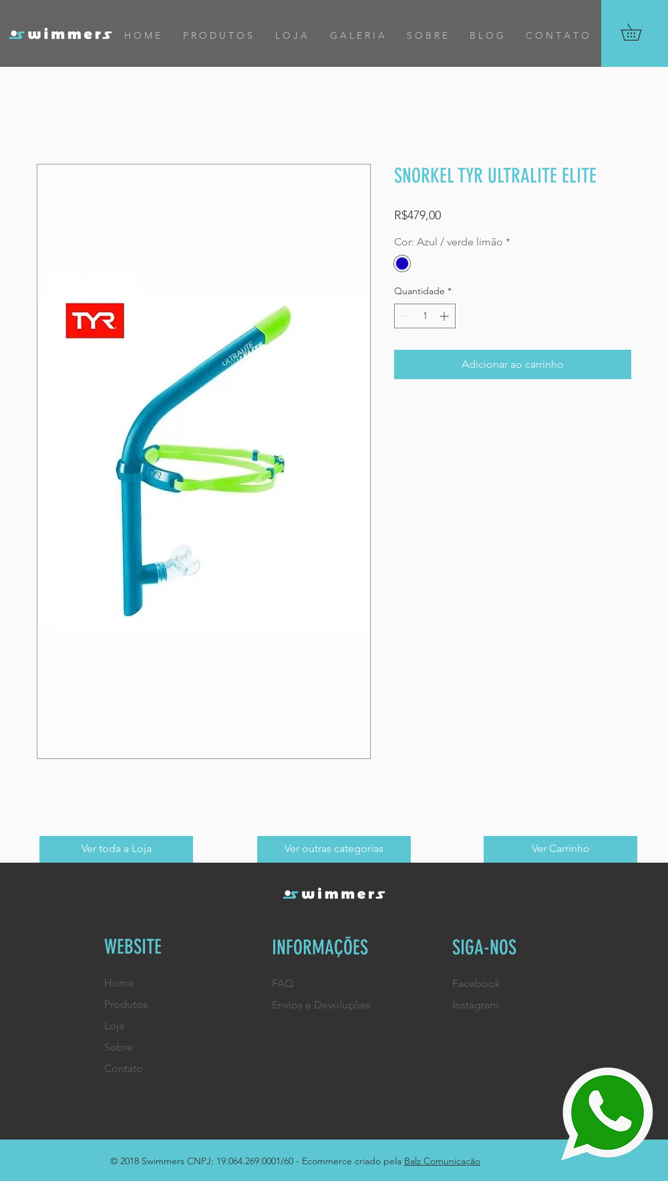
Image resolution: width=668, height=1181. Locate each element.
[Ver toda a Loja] (116, 849)
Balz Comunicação (442, 1161)
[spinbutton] (425, 316)
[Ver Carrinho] (560, 849)
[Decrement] (404, 316)
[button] (639, 32)
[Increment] (445, 316)
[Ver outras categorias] (334, 849)
